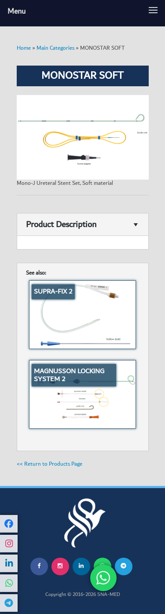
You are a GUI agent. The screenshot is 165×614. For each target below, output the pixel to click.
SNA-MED (108, 594)
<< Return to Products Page (49, 464)
